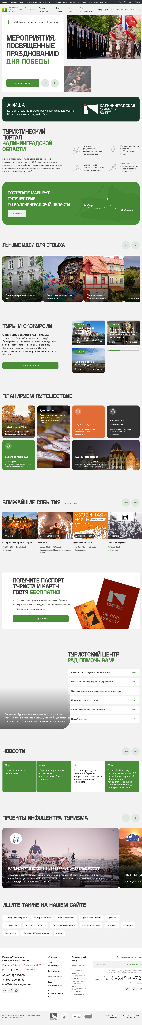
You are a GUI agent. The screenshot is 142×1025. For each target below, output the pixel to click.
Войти (137, 2)
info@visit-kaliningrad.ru (16, 984)
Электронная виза (42, 917)
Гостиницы (128, 925)
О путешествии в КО (55, 993)
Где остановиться (55, 984)
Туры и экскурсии (66, 917)
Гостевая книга (12, 925)
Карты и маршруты (91, 925)
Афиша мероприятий (91, 917)
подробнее (41, 618)
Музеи (59, 933)
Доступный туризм (60, 2)
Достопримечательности (64, 925)
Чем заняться (55, 976)
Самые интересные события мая (19, 769)
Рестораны (111, 925)
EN (127, 989)
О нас (4, 2)
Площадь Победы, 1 (12, 965)
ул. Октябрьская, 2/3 (12, 969)
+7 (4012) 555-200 (13, 975)
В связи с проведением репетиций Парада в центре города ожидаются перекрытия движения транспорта (88, 774)
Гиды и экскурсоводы (35, 925)
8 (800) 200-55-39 (13, 980)
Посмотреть (23, 83)
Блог (21, 2)
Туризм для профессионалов (38, 2)
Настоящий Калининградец (36, 933)
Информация (102, 9)
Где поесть (53, 971)
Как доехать (10, 933)
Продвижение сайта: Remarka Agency (131, 1016)
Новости (13, 2)
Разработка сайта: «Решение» (111, 1016)
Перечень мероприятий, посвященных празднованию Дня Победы (53, 772)
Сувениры (112, 917)
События (52, 957)
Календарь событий (78, 2)
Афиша (33, 9)
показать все (30, 365)
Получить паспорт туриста (124, 10)
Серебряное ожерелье (16, 917)
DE (134, 989)
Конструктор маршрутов (98, 2)
